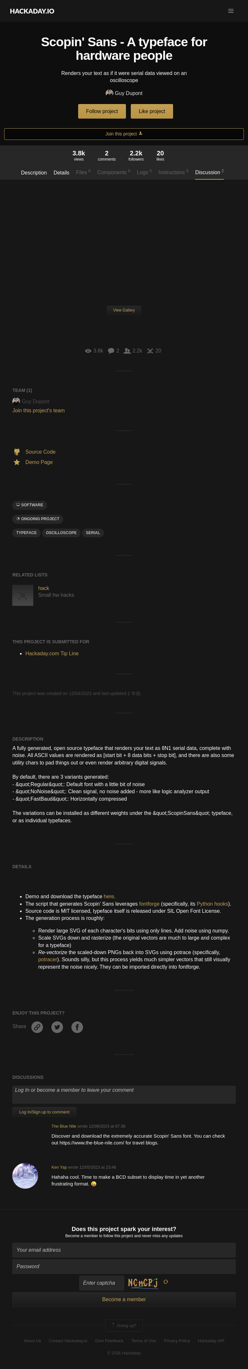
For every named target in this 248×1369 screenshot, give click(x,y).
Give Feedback (109, 1340)
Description (34, 172)
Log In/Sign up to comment (44, 1112)
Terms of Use (143, 1340)
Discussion (209, 172)
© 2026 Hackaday (124, 1353)
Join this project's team (38, 410)
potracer (47, 959)
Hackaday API (211, 1340)
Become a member (81, 1236)
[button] (231, 11)
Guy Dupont (124, 93)
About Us (32, 1340)
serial (93, 533)
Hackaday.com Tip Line (51, 653)
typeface (26, 533)
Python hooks (212, 904)
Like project (152, 111)
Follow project (102, 111)
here (109, 896)
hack (43, 588)
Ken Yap (59, 1167)
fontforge (149, 904)
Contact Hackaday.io (68, 1340)
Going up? (124, 1325)
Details (61, 172)
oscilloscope (61, 533)
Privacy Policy (177, 1340)
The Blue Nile (63, 1126)
